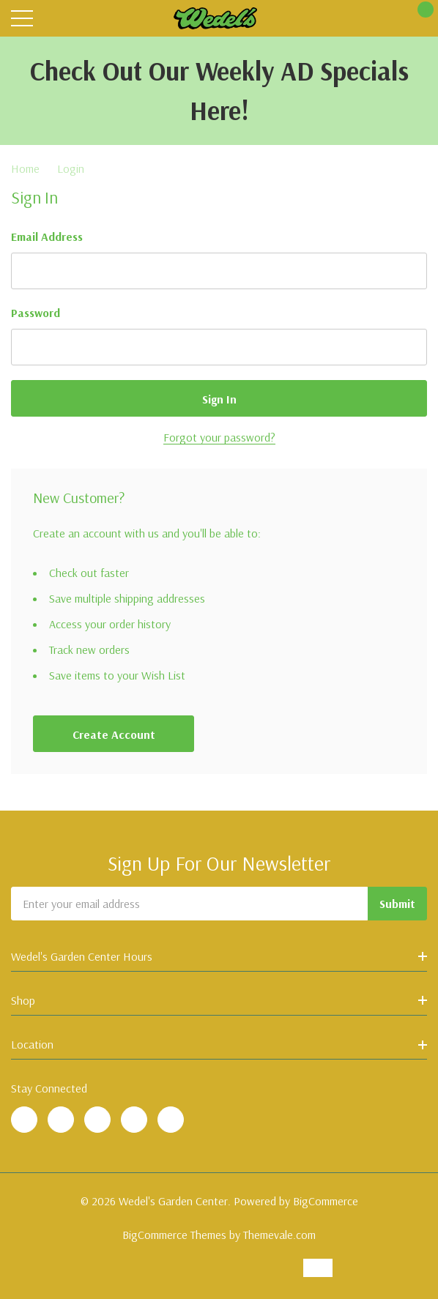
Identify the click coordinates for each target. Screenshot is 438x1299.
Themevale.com (279, 1234)
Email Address (47, 236)
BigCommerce (325, 1201)
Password (35, 312)
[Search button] (53, 18)
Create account (114, 734)
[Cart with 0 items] (418, 18)
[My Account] (388, 18)
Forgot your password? (219, 437)
